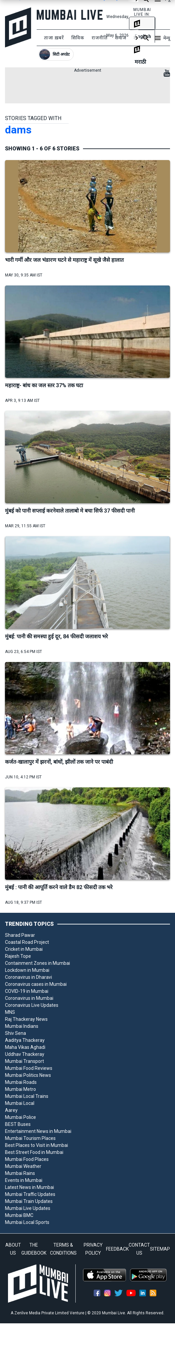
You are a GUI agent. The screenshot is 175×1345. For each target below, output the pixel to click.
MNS (10, 1012)
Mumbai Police (20, 1117)
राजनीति (100, 37)
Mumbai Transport (24, 1061)
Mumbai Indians (21, 1026)
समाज (120, 37)
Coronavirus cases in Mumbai (36, 984)
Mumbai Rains (20, 1173)
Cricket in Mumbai (24, 949)
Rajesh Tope (18, 956)
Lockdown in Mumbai (27, 970)
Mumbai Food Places (27, 1159)
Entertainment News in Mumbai (38, 1131)
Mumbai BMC (19, 1215)
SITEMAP (160, 1249)
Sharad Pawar (20, 935)
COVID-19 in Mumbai (26, 991)
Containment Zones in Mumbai (37, 963)
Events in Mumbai (23, 1180)
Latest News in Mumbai (29, 1187)
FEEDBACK (117, 1249)
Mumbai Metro (20, 1089)
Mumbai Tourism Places (30, 1138)
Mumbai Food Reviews (28, 1068)
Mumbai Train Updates (29, 1201)
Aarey (11, 1110)
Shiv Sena (15, 1033)
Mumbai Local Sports (27, 1222)
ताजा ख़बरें (54, 37)
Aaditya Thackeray (25, 1040)
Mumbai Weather (23, 1166)
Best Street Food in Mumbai (34, 1152)
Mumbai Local (19, 1103)
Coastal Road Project (27, 942)
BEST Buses (18, 1124)
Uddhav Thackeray (24, 1054)
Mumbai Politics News (28, 1075)
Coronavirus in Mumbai (29, 998)
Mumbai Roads (21, 1082)
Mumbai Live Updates (27, 1208)
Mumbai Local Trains (26, 1096)
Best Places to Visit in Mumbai (36, 1145)
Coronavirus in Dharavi (28, 977)
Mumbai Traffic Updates (30, 1194)
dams (18, 129)
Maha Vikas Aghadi (25, 1047)
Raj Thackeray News (26, 1019)
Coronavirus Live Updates (31, 1005)
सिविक (77, 37)
